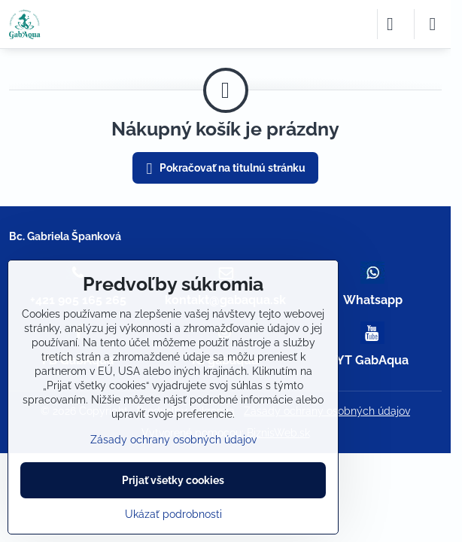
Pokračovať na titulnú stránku (223, 169)
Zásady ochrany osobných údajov (173, 440)
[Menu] (433, 24)
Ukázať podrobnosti (173, 514)
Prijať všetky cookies (173, 480)
